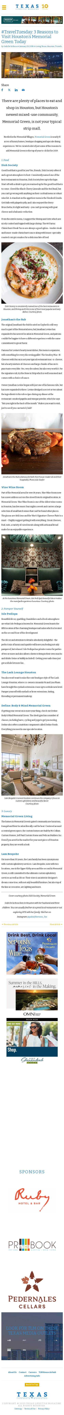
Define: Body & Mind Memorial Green (26, 705)
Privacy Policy (43, 1409)
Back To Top (32, 1384)
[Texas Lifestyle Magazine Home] (32, 7)
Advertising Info (32, 1376)
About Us (12, 1372)
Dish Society (9, 165)
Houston (50, 46)
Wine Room (16, 487)
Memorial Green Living (16, 816)
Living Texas (41, 46)
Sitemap (18, 1409)
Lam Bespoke (10, 854)
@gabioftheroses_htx (37, 917)
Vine (4, 487)
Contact (22, 1372)
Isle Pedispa (9, 613)
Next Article (56, 924)
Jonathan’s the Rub (13, 319)
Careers (33, 1372)
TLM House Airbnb (47, 1372)
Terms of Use (30, 1409)
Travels (58, 46)
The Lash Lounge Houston (18, 672)
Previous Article (9, 924)
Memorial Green (42, 137)
